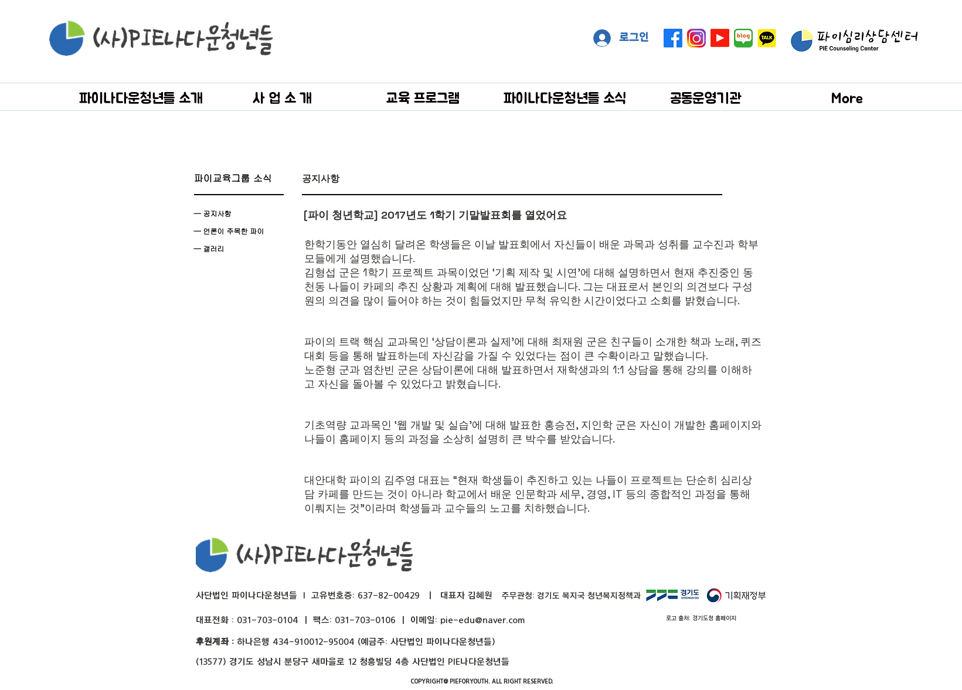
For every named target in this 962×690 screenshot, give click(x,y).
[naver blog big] (743, 38)
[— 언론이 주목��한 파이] (239, 231)
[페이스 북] (673, 38)
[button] (141, 98)
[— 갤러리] (239, 248)
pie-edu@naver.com (482, 620)
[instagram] (696, 38)
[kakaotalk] (766, 38)
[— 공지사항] (239, 213)
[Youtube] (720, 38)
